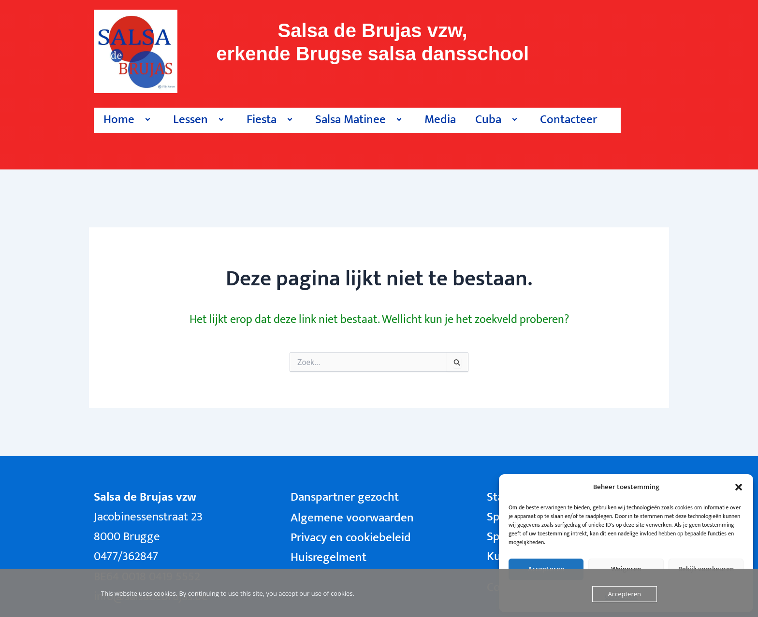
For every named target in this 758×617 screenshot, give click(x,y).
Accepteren (624, 593)
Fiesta (271, 119)
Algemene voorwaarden (352, 518)
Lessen (200, 119)
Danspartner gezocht (345, 497)
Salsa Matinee (360, 119)
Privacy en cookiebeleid (351, 537)
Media (440, 119)
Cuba (498, 119)
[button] (738, 487)
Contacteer (568, 119)
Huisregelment (328, 557)
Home (128, 119)
